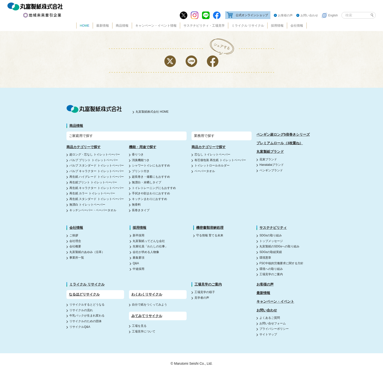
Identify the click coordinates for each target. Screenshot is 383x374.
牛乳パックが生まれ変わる (87, 315)
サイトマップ (268, 334)
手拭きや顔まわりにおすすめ (151, 193)
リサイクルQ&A (79, 327)
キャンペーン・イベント (275, 301)
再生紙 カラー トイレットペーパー (92, 193)
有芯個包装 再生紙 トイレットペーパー (220, 160)
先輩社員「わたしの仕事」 (150, 246)
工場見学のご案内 (271, 274)
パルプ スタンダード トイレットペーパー (96, 165)
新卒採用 (138, 235)
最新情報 (102, 25)
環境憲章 (265, 257)
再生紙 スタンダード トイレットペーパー (96, 199)
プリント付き (140, 171)
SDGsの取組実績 (270, 252)
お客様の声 (285, 15)
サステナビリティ (273, 228)
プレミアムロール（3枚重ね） (279, 143)
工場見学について (143, 331)
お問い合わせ (309, 15)
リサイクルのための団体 (85, 321)
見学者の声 (201, 297)
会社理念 (75, 241)
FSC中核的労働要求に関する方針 (281, 263)
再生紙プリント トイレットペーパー (93, 182)
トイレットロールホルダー (212, 165)
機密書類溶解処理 (209, 228)
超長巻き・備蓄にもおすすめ (151, 176)
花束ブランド (268, 159)
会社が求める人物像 (146, 252)
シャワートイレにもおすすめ (151, 165)
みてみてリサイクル (146, 316)
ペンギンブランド (271, 170)
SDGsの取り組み (270, 235)
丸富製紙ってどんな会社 (149, 241)
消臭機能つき (140, 160)
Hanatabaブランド (271, 164)
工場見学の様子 (204, 292)
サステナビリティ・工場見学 (204, 25)
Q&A (136, 263)
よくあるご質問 (269, 317)
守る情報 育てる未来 (209, 235)
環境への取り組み (271, 269)
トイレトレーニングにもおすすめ (154, 188)
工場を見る (139, 326)
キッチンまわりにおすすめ (149, 199)
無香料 (136, 204)
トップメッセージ (271, 241)
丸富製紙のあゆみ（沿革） (87, 252)
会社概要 (75, 246)
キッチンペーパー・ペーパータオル (92, 210)
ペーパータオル (204, 171)
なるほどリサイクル (84, 294)
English (333, 15)
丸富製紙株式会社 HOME (152, 111)
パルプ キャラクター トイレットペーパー (96, 171)
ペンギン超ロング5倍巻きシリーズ (283, 134)
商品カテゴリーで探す (83, 147)
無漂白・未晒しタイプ (146, 182)
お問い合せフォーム (272, 323)
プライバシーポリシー (274, 328)
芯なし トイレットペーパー (212, 154)
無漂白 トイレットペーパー (87, 204)
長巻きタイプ (140, 210)
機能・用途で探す (142, 147)
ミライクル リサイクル (248, 25)
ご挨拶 (73, 235)
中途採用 (138, 269)
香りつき (138, 154)
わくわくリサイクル (146, 294)
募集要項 (138, 257)
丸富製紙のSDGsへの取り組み (279, 246)
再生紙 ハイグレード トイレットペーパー (96, 176)
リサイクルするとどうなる (87, 304)
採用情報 (277, 25)
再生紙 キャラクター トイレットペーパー (96, 188)
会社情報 (296, 25)
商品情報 (122, 25)
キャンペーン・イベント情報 (156, 25)
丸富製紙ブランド (270, 152)
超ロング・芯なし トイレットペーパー (94, 154)
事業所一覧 (76, 257)
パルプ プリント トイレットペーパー (93, 160)
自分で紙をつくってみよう (149, 304)
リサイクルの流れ (81, 310)
